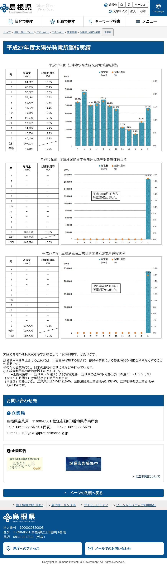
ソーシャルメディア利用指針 (136, 505)
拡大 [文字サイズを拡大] (133, 11)
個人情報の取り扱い (29, 505)
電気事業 (72, 32)
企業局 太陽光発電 (90, 32)
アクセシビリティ (96, 505)
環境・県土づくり (24, 32)
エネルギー (42, 32)
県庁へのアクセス (26, 548)
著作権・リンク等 (63, 505)
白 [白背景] (121, 4)
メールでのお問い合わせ (113, 548)
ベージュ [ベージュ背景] (140, 4)
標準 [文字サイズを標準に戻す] (143, 11)
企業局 (108, 32)
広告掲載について (148, 476)
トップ (7, 32)
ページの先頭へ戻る (86, 493)
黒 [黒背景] (129, 4)
